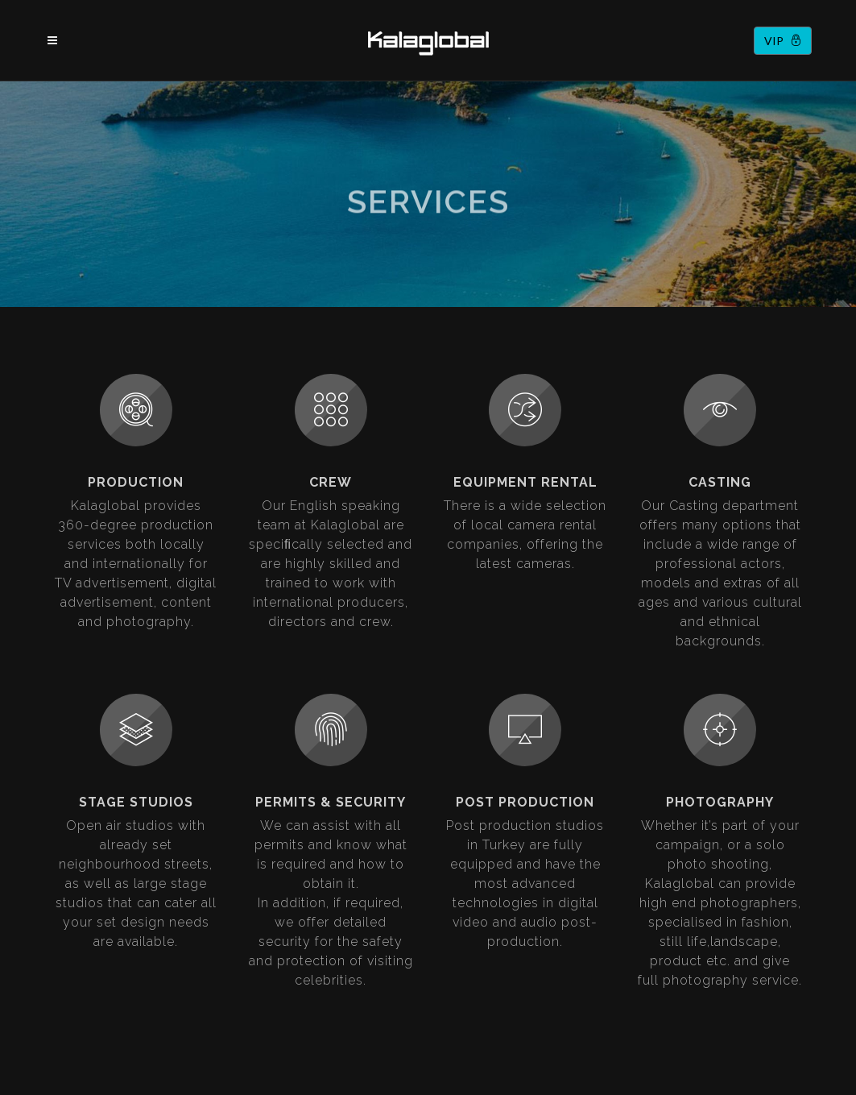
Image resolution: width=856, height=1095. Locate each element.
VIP (782, 40)
